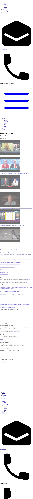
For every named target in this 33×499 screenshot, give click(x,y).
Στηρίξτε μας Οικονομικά (7, 11)
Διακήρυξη (5, 3)
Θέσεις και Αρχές (6, 121)
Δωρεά (26, 282)
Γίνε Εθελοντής (6, 410)
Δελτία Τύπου (5, 8)
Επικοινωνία (3, 129)
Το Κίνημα (3, 118)
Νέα (2, 5)
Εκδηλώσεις (3, 396)
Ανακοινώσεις (5, 7)
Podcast (3, 392)
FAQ (2, 12)
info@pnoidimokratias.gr (3, 49)
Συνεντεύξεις (3, 398)
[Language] (2, 15)
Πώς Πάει (3, 397)
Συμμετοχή (3, 9)
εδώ (26, 279)
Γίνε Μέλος (5, 10)
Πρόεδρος (5, 2)
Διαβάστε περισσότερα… (17, 331)
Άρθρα (4, 124)
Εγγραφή (28, 279)
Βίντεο (4, 6)
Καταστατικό (5, 4)
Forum (3, 413)
